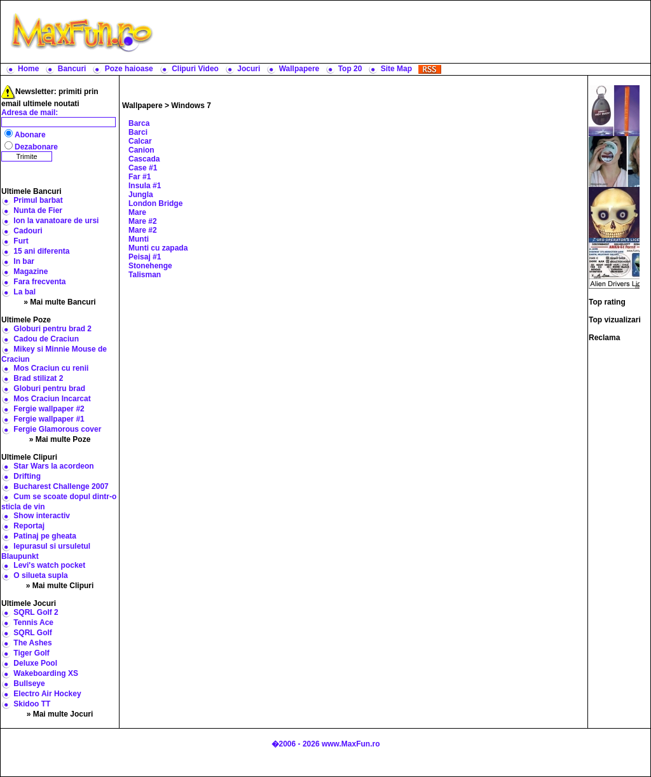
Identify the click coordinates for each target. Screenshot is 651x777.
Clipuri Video (195, 68)
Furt (20, 241)
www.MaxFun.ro (351, 743)
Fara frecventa (39, 281)
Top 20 (350, 68)
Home (28, 68)
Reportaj (29, 525)
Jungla (140, 194)
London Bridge (155, 203)
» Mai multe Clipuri (60, 585)
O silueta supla (40, 575)
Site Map (396, 68)
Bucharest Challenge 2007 (60, 486)
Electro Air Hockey (47, 693)
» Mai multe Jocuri (60, 714)
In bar (23, 261)
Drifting (27, 476)
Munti (138, 239)
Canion (141, 150)
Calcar (140, 141)
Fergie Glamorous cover (57, 429)
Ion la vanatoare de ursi (56, 220)
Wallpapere (299, 68)
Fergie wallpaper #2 (48, 408)
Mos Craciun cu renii (50, 368)
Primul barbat (37, 200)
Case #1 (142, 167)
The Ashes (32, 642)
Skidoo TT (31, 703)
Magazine (30, 271)
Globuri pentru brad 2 (52, 328)
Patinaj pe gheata (44, 536)
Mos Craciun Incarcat (51, 398)
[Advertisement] (405, 31)
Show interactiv (41, 515)
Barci (137, 132)
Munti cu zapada (158, 248)
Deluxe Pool (35, 663)
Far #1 (139, 176)
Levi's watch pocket (49, 565)
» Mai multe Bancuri (59, 302)
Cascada (144, 159)
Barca (138, 123)
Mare (137, 212)
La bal (24, 291)
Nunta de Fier (37, 210)
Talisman (144, 274)
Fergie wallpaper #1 (48, 419)
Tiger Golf (31, 653)
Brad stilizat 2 (38, 378)
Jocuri (248, 68)
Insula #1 (144, 185)
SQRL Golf (32, 632)
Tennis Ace (33, 622)
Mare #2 (142, 221)
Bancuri (72, 68)
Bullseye (29, 683)
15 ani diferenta (41, 251)
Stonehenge (150, 265)
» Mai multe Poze (60, 439)
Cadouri (27, 230)
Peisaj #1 (144, 256)
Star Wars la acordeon (53, 466)
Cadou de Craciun (46, 338)
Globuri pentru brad (49, 388)
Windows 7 (191, 105)
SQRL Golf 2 (35, 612)
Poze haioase (129, 68)
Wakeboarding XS (45, 673)
